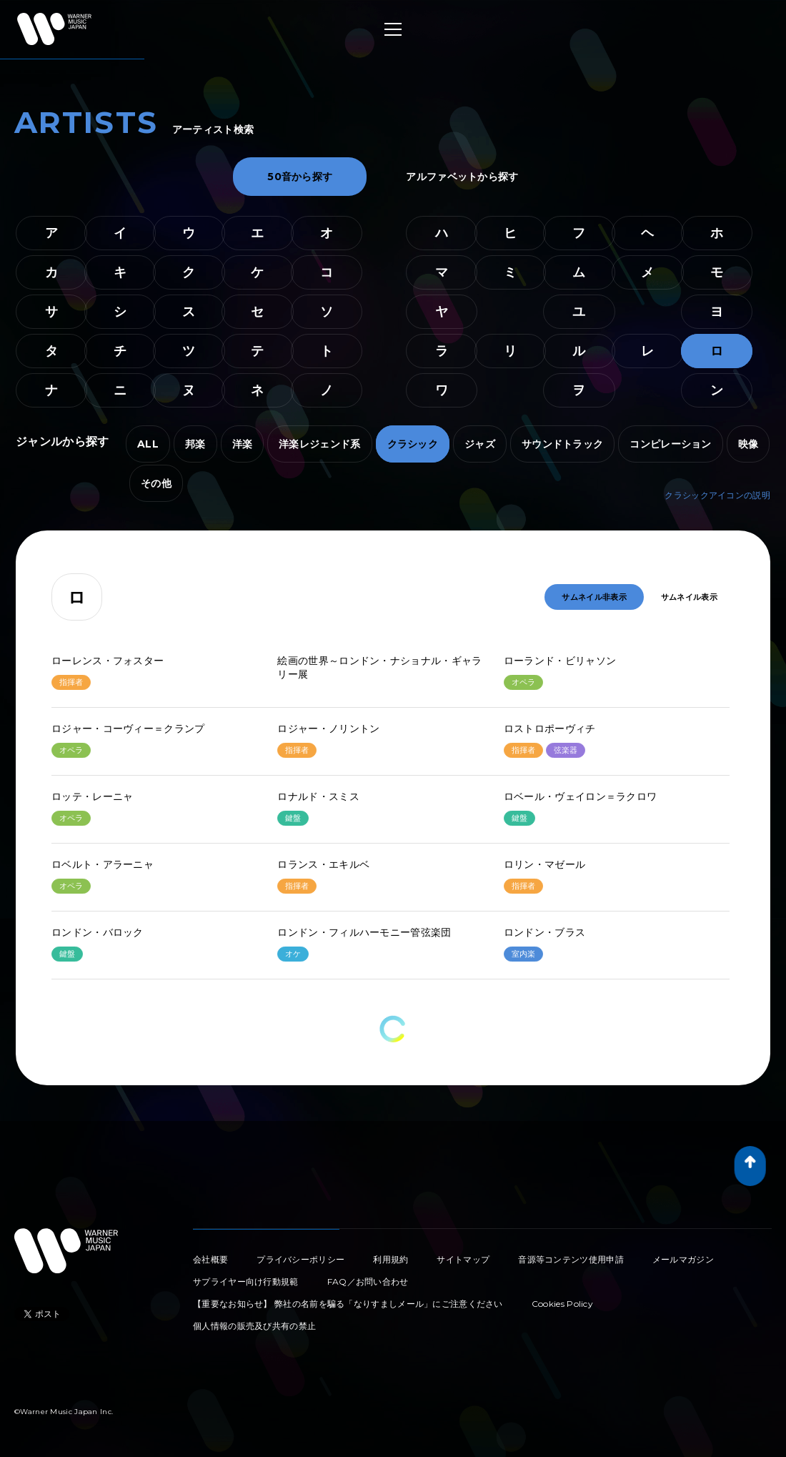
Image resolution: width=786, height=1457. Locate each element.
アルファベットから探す (462, 176)
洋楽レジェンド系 (319, 444)
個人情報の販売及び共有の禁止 (254, 1325)
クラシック (413, 444)
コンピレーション (670, 444)
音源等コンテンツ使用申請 (571, 1259)
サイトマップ (463, 1259)
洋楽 (242, 444)
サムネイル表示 (689, 597)
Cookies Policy (562, 1303)
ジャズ (479, 444)
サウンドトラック (562, 444)
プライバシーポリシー (300, 1259)
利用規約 (390, 1259)
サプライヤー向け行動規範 (246, 1281)
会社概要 (210, 1259)
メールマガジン (683, 1259)
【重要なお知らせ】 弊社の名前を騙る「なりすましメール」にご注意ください (348, 1303)
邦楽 (195, 444)
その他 (156, 483)
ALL (148, 444)
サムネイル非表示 (594, 597)
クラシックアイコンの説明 (717, 495)
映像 (748, 444)
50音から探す (299, 176)
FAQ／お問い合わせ (368, 1281)
